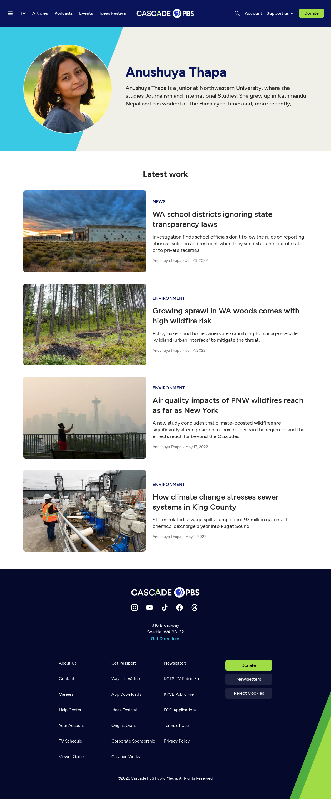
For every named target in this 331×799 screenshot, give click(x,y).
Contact (66, 678)
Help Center (70, 709)
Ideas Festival (124, 709)
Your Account (71, 725)
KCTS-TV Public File (182, 678)
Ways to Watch (125, 678)
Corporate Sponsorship (133, 741)
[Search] (237, 13)
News (159, 201)
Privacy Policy (177, 741)
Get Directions (165, 638)
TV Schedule (70, 741)
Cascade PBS (142, 778)
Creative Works (125, 756)
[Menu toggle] (10, 13)
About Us (68, 663)
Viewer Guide (71, 756)
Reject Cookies (249, 693)
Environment (169, 298)
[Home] (165, 592)
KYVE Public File (179, 694)
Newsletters (249, 679)
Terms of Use (176, 725)
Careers (66, 694)
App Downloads (126, 694)
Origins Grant (123, 725)
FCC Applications (180, 709)
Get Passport (123, 663)
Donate (311, 13)
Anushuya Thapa (167, 260)
